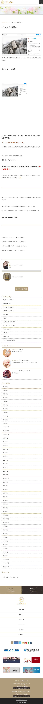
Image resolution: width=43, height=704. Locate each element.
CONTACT (21, 635)
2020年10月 (6, 434)
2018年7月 (5, 533)
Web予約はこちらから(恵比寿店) (21, 688)
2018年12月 (6, 515)
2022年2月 (5, 397)
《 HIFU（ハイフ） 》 (9, 311)
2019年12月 (6, 471)
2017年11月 (6, 563)
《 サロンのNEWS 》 (8, 307)
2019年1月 (5, 511)
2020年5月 (5, 452)
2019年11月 (6, 474)
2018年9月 (5, 526)
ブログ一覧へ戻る (21, 289)
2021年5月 (5, 408)
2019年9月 (5, 482)
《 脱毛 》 (5, 318)
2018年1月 (5, 555)
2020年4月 (5, 456)
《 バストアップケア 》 (9, 322)
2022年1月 (5, 401)
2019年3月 (5, 504)
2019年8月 (5, 486)
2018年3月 (5, 548)
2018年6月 (5, 537)
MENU (21, 620)
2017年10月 (6, 566)
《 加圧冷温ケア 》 (8, 329)
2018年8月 (5, 530)
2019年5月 (5, 497)
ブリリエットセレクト (9, 299)
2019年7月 (5, 489)
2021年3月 (5, 416)
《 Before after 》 (7, 303)
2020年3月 (5, 460)
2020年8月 (5, 441)
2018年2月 (5, 552)
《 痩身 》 (5, 314)
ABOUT (21, 615)
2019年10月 (6, 478)
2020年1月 (5, 467)
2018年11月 (6, 519)
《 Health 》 (6, 333)
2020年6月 (5, 449)
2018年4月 (5, 544)
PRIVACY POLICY (21, 700)
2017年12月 (6, 559)
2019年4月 (5, 500)
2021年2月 (5, 419)
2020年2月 (5, 463)
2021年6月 (5, 405)
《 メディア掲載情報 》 (9, 340)
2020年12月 (6, 427)
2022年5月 (5, 386)
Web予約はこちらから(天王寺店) (21, 696)
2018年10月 (6, 522)
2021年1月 (5, 423)
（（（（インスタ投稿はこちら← (11, 142)
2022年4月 (5, 390)
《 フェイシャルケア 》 (9, 325)
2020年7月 (5, 445)
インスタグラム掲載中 (13, 265)
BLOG (21, 630)
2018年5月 (5, 541)
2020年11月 (6, 430)
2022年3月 (5, 394)
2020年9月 (5, 438)
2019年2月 (5, 508)
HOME (21, 610)
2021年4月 (5, 412)
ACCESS (21, 625)
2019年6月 (5, 493)
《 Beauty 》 (6, 336)
